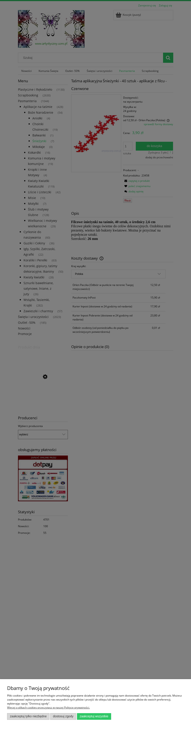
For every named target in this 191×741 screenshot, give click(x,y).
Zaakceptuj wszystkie (94, 716)
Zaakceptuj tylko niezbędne (28, 716)
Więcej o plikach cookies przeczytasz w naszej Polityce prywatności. (48, 707)
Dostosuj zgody (63, 716)
